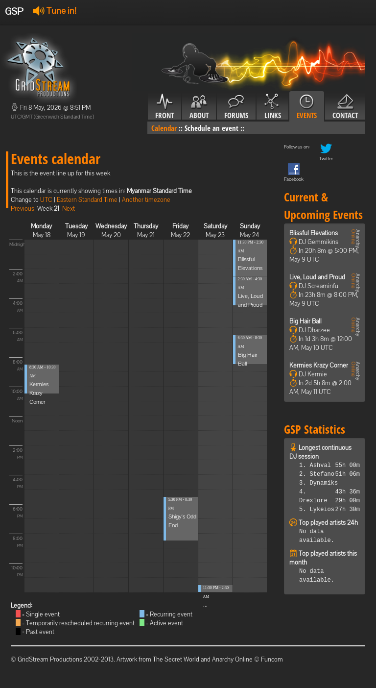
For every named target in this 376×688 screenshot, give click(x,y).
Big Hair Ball (305, 321)
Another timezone (146, 200)
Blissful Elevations (313, 233)
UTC (46, 200)
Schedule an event (211, 128)
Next (68, 208)
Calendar (164, 128)
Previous (22, 208)
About (199, 107)
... (205, 605)
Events (307, 107)
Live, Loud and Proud (317, 277)
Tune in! (54, 10)
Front (164, 107)
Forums (236, 107)
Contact (345, 107)
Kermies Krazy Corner (38, 393)
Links (272, 107)
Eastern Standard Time (87, 200)
